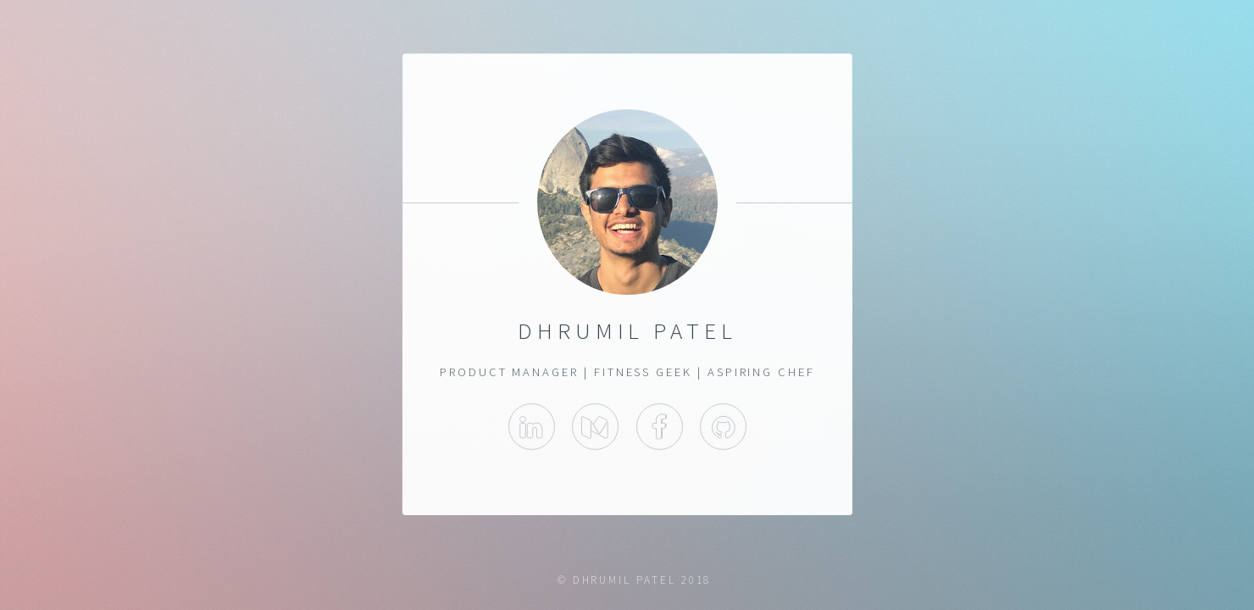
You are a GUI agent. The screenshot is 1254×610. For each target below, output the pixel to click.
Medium (595, 427)
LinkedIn (531, 427)
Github (723, 427)
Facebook (658, 427)
